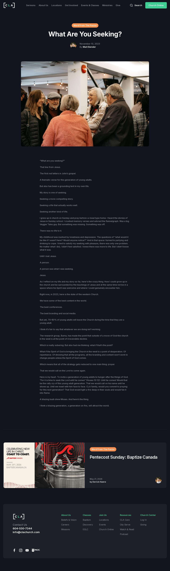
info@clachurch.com (26, 532)
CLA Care (125, 520)
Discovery (88, 524)
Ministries (107, 5)
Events (102, 524)
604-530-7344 (22, 528)
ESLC (85, 529)
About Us (43, 5)
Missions (65, 529)
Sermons (30, 5)
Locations (56, 5)
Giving (143, 524)
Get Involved (71, 5)
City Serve (125, 524)
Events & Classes (90, 5)
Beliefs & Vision (68, 520)
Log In (143, 520)
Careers (65, 524)
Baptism (87, 520)
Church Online (156, 5)
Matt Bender (89, 47)
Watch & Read (127, 529)
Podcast (124, 534)
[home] (9, 5)
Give (118, 5)
